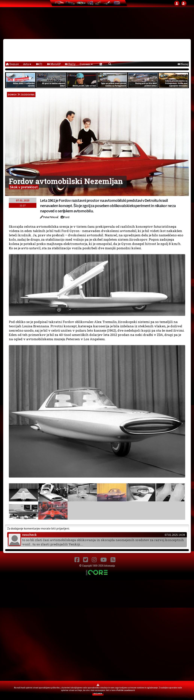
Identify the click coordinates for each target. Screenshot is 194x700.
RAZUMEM (98, 693)
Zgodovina (27, 94)
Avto (27, 64)
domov (12, 94)
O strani (86, 64)
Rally (70, 64)
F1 (39, 64)
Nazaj (182, 64)
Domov (12, 64)
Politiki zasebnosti (126, 690)
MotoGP (54, 64)
